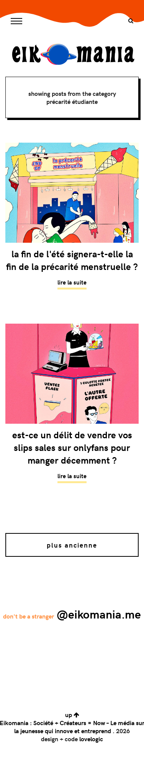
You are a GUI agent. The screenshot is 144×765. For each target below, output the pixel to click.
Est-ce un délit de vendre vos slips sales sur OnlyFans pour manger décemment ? (72, 447)
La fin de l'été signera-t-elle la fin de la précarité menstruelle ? (72, 260)
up (72, 715)
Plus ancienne (72, 544)
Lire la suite (72, 282)
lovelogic (91, 739)
